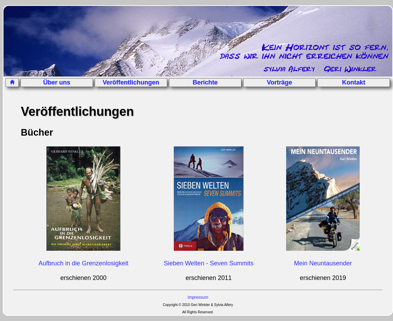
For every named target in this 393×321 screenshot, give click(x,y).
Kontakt (353, 82)
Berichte (205, 82)
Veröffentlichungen (131, 82)
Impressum (198, 297)
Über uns (56, 82)
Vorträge (279, 82)
